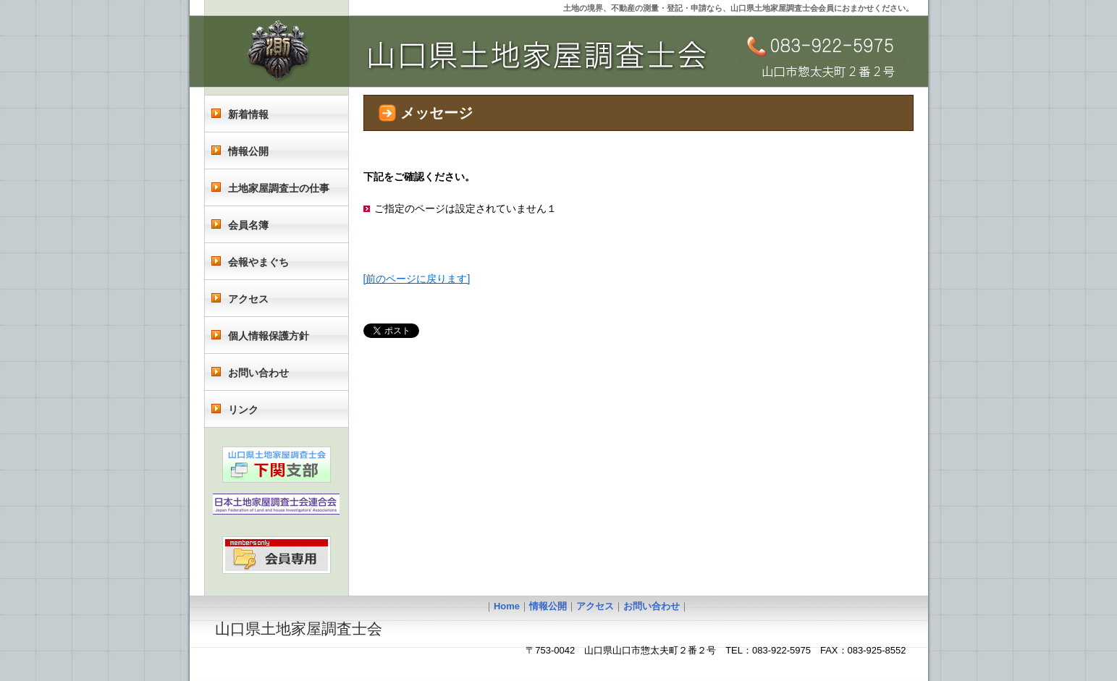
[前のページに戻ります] (417, 278)
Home (507, 606)
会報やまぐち (258, 262)
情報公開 (248, 151)
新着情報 (248, 114)
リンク (243, 409)
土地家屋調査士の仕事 (278, 188)
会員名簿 (248, 225)
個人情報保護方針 (268, 336)
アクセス (248, 299)
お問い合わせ (258, 372)
